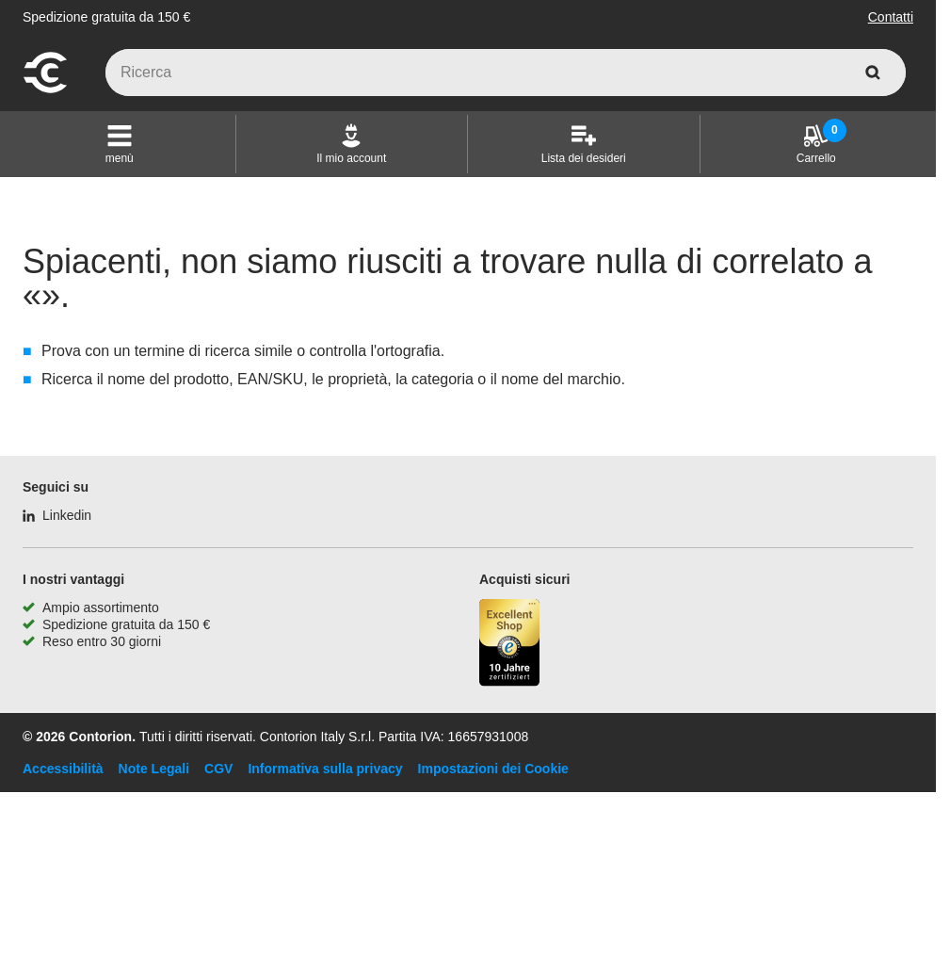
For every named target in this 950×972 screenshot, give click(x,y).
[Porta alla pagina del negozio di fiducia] (509, 644)
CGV (218, 768)
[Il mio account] (351, 144)
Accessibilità (63, 768)
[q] (505, 72)
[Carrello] (816, 144)
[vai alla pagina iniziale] (45, 90)
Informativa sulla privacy (325, 768)
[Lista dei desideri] (583, 144)
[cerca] (873, 72)
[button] (119, 144)
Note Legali (154, 768)
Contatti (890, 16)
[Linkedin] (57, 515)
